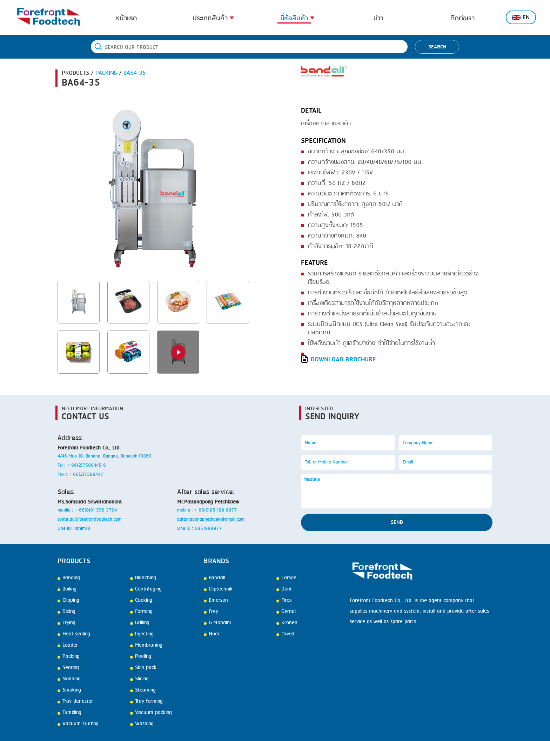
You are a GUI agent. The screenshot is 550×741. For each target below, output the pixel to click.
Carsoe (286, 577)
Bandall (214, 577)
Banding (69, 577)
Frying (66, 622)
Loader (68, 645)
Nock (212, 634)
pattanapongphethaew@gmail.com (210, 519)
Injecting (142, 634)
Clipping (68, 600)
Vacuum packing (151, 712)
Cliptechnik (218, 589)
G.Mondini (217, 622)
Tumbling (69, 712)
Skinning (69, 678)
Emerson (216, 600)
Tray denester (75, 701)
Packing (69, 656)
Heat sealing (74, 634)
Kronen (286, 622)
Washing (142, 723)
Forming (141, 611)
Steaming (143, 690)
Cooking (141, 600)
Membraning (146, 645)
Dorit (284, 589)
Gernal (286, 611)
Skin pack (143, 667)
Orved (285, 634)
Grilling (139, 622)
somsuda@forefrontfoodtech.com (89, 519)
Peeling (140, 656)
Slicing (139, 678)
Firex (283, 600)
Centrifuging (146, 589)
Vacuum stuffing (78, 723)
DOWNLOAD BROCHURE (343, 359)
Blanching (143, 577)
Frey (211, 611)
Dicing (66, 611)
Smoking (69, 690)
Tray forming (146, 701)
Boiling (67, 589)
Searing (68, 667)
